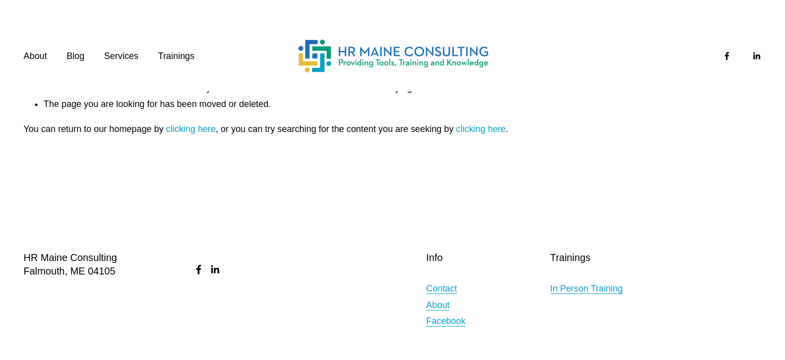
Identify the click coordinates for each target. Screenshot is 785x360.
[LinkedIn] (756, 56)
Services (121, 56)
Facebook (446, 321)
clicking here (191, 129)
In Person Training (586, 289)
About (35, 56)
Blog (76, 56)
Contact (441, 289)
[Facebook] (727, 56)
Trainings (176, 56)
